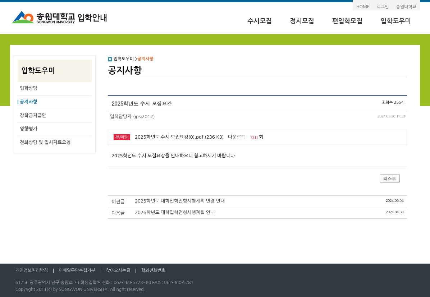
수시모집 (259, 21)
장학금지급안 (33, 115)
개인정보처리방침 (31, 270)
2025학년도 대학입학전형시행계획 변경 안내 (180, 201)
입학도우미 (395, 21)
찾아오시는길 (118, 270)
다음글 (118, 213)
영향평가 (28, 128)
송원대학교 (406, 7)
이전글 (118, 201)
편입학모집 (347, 21)
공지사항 (28, 101)
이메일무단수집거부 (77, 270)
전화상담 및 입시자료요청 (45, 142)
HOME (363, 7)
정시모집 (302, 21)
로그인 (383, 7)
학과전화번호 (153, 270)
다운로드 (237, 137)
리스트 (389, 178)
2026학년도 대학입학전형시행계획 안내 (175, 212)
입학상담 (28, 88)
